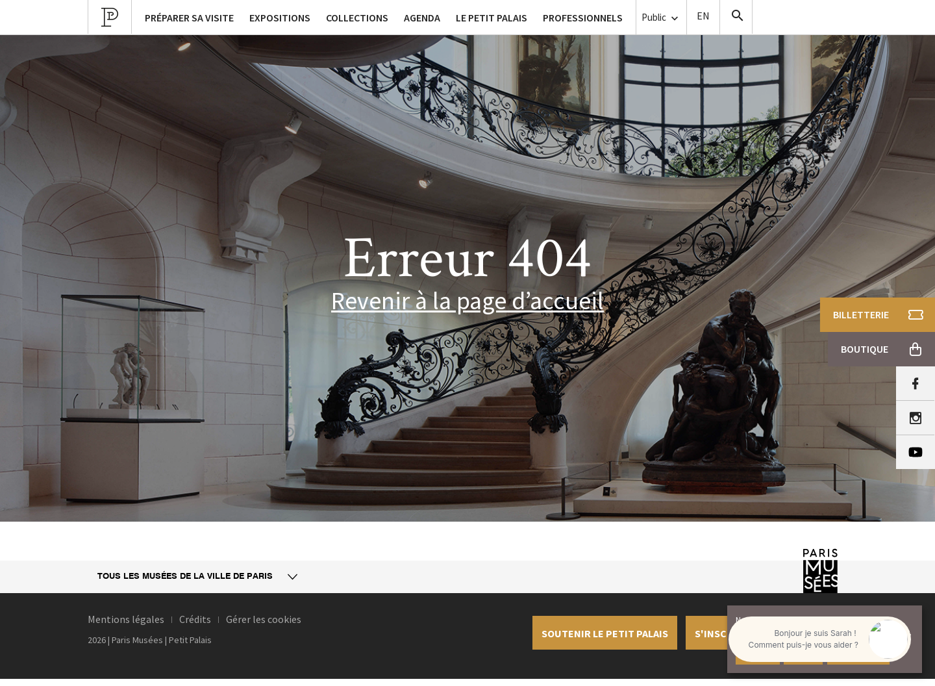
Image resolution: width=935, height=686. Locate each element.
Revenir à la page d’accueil (467, 300)
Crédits (195, 619)
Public (661, 18)
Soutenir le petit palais (605, 633)
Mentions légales (126, 619)
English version (703, 17)
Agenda (422, 17)
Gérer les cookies (263, 619)
